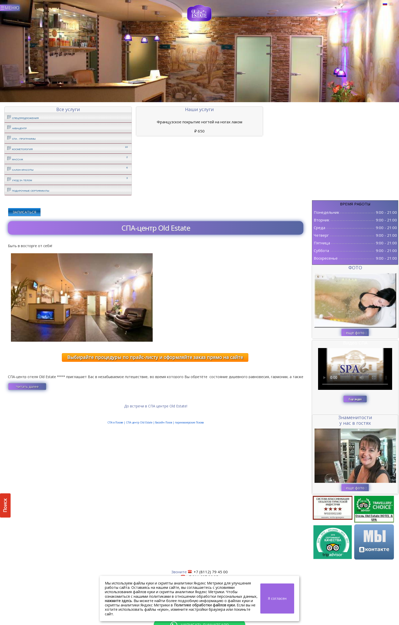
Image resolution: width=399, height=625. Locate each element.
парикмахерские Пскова (189, 422)
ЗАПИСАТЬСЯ (24, 212)
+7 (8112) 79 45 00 (211, 571)
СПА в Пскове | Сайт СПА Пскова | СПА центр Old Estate (199, 13)
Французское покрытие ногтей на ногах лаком (199, 121)
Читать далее (27, 386)
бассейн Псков (164, 422)
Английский (391, 4)
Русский (385, 4)
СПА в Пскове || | (155, 422)
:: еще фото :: (355, 332)
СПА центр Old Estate (139, 422)
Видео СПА (355, 343)
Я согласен (277, 598)
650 (199, 131)
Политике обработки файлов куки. (205, 605)
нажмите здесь (118, 600)
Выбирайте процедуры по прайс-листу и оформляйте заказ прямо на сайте (155, 357)
